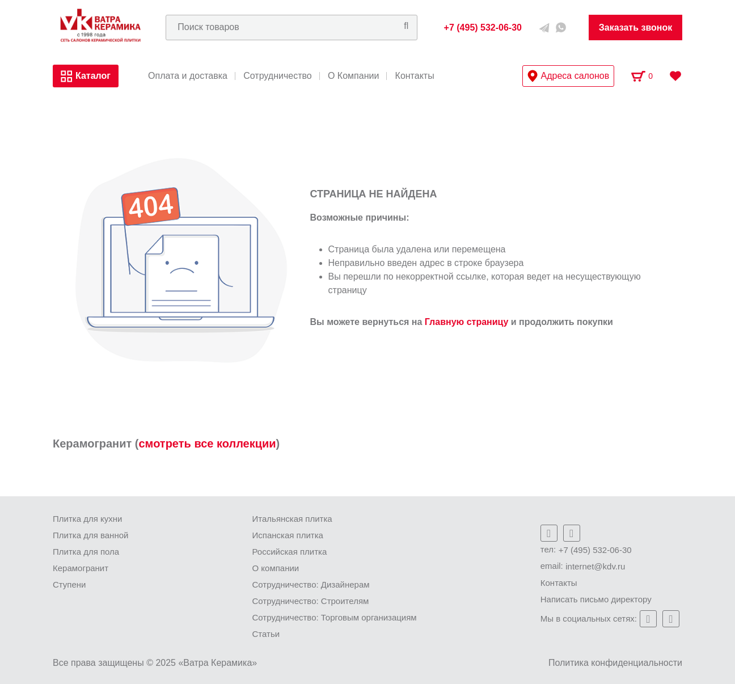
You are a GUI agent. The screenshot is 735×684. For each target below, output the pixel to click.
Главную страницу (466, 322)
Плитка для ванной (90, 535)
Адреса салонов (568, 76)
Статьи (266, 634)
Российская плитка (289, 551)
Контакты (414, 76)
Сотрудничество (277, 76)
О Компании (353, 76)
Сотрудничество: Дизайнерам (311, 584)
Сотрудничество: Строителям (310, 601)
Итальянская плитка (292, 518)
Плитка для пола (86, 551)
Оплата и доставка (187, 76)
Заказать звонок (636, 27)
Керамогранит (80, 568)
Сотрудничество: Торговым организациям (334, 617)
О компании (275, 568)
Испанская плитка (287, 535)
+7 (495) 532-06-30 (595, 550)
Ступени (69, 584)
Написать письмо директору (596, 599)
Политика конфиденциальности (615, 663)
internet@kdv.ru (595, 566)
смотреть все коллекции (207, 443)
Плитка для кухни (87, 518)
